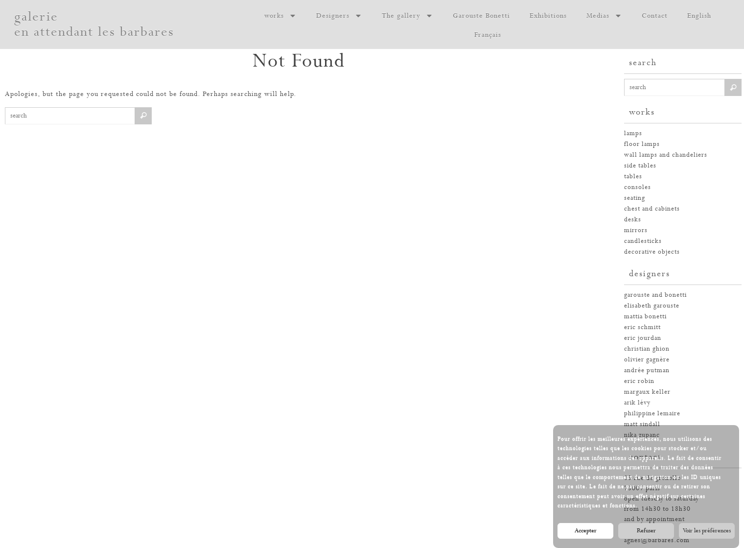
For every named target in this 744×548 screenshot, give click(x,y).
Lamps (633, 133)
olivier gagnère (647, 360)
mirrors (636, 230)
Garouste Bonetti (481, 15)
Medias (604, 15)
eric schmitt (642, 327)
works (280, 15)
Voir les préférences (707, 534)
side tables (640, 166)
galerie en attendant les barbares (94, 24)
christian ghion (647, 349)
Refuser (646, 534)
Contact (655, 15)
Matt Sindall (642, 424)
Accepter (586, 534)
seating (634, 198)
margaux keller (647, 392)
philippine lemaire (652, 413)
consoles (637, 187)
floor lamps (642, 144)
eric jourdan (642, 338)
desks (632, 219)
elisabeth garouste (651, 306)
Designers (339, 15)
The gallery (407, 15)
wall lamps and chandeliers (665, 155)
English (699, 15)
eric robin (639, 381)
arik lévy (637, 403)
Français (487, 34)
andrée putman (647, 370)
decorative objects (652, 252)
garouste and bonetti (655, 295)
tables (633, 176)
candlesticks (643, 241)
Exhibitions (548, 15)
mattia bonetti (645, 316)
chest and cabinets (652, 209)
